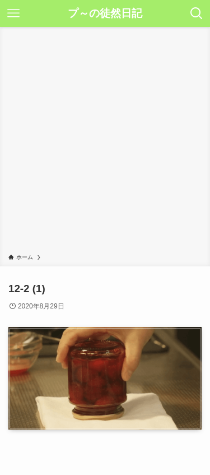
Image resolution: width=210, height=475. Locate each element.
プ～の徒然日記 (105, 13)
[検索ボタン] (196, 13)
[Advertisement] (105, 142)
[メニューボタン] (13, 13)
